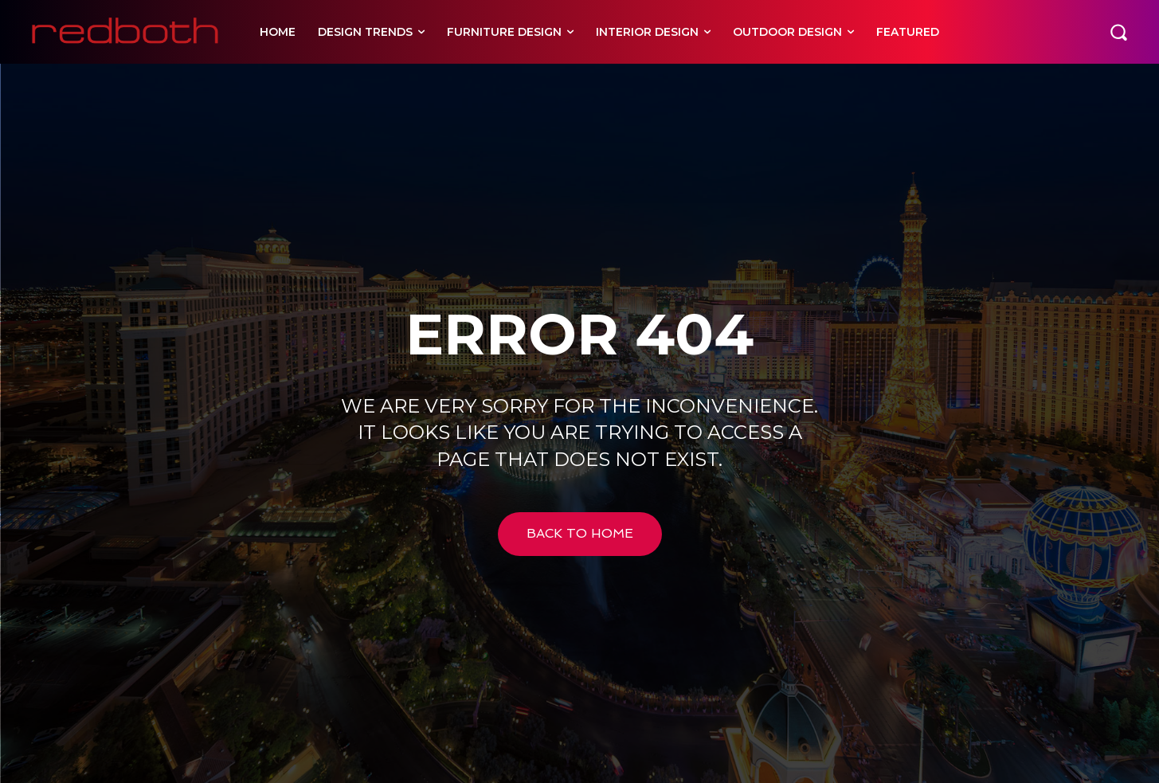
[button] (1118, 32)
